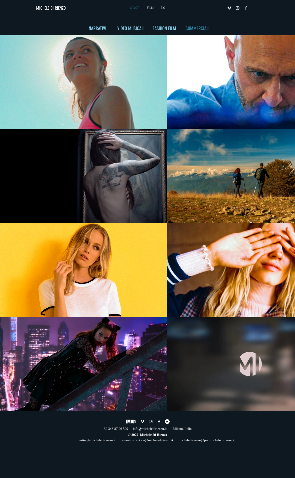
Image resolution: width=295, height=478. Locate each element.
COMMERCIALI (197, 28)
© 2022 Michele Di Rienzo (147, 435)
